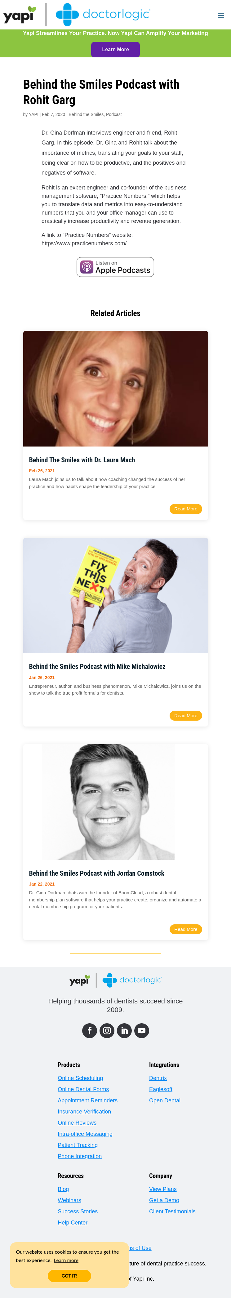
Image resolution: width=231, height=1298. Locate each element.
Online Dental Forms (83, 1089)
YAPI (33, 114)
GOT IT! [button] (69, 1275)
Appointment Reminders (88, 1100)
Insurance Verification (84, 1112)
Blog (63, 1189)
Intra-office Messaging (85, 1134)
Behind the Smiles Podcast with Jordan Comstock (96, 873)
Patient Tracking (78, 1145)
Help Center (72, 1223)
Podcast (114, 114)
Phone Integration (80, 1156)
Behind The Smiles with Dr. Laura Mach (82, 460)
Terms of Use (134, 1248)
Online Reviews (77, 1123)
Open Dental (164, 1100)
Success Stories (78, 1211)
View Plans (163, 1189)
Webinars (69, 1200)
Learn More (115, 49)
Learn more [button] (66, 1260)
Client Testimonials (172, 1211)
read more (185, 508)
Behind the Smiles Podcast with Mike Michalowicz (97, 666)
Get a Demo (164, 1200)
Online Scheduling (80, 1078)
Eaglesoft (160, 1089)
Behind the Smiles (86, 114)
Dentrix (158, 1078)
